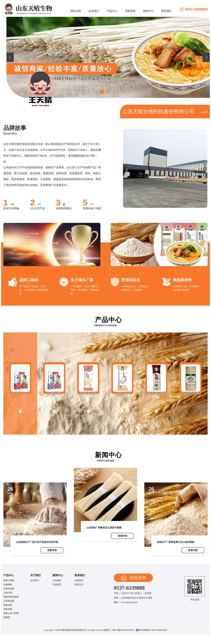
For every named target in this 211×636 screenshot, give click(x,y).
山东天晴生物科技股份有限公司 (164, 111)
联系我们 (166, 11)
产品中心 (112, 11)
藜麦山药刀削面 (11, 613)
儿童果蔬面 (8, 601)
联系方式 (79, 584)
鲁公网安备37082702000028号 (153, 630)
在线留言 (79, 580)
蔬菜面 (6, 617)
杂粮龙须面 (8, 588)
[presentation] (10, 57)
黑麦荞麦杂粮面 (11, 597)
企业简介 (94, 11)
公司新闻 (56, 580)
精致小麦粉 (8, 580)
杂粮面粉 (7, 584)
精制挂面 (7, 605)
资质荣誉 (130, 11)
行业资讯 (56, 584)
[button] (102, 92)
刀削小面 (7, 593)
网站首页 (75, 11)
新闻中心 (148, 11)
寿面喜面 (7, 609)
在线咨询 (133, 578)
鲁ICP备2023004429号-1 (124, 630)
